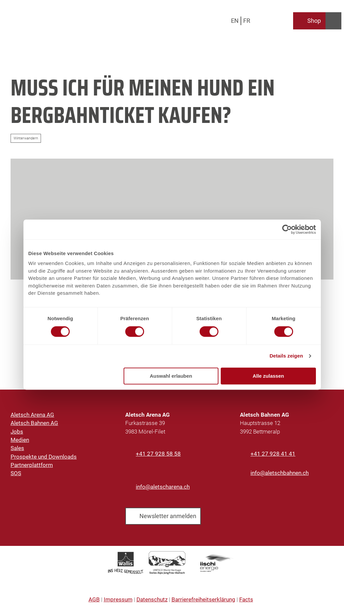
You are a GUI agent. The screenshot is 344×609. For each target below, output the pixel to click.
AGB (94, 599)
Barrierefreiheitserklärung (203, 599)
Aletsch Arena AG (32, 414)
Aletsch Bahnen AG (34, 423)
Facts (246, 599)
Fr (246, 20)
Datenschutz (152, 599)
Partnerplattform (32, 465)
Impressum (118, 599)
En (235, 20)
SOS (16, 473)
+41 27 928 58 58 (158, 453)
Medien (20, 440)
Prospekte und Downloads (44, 456)
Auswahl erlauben (171, 376)
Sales (17, 448)
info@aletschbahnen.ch (279, 473)
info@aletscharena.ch (163, 486)
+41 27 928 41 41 (272, 453)
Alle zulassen (268, 376)
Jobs (17, 431)
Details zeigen (286, 356)
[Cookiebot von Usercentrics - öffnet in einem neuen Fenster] (287, 229)
